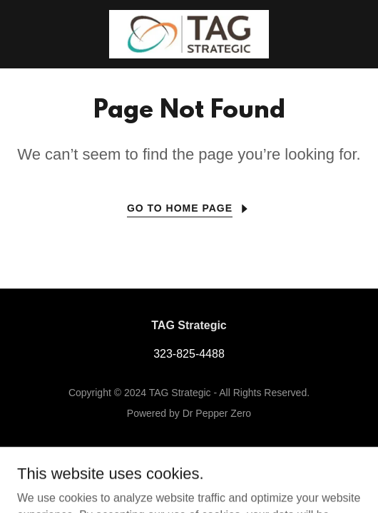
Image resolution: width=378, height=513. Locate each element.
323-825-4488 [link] (189, 354)
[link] (189, 34)
